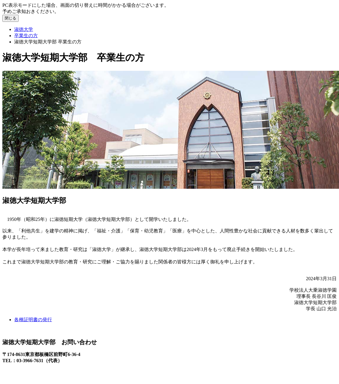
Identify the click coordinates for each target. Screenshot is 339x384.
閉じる (10, 18)
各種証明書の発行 (33, 319)
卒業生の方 (26, 35)
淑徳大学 (23, 29)
